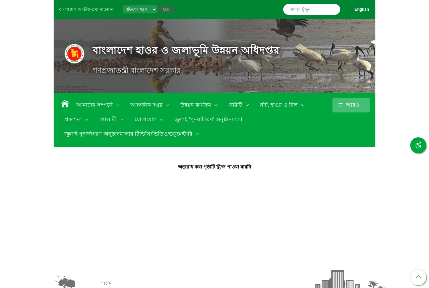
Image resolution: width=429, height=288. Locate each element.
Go (166, 9)
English (362, 9)
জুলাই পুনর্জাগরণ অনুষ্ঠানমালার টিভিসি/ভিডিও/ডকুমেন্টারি (129, 134)
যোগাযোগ (146, 119)
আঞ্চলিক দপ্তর (147, 105)
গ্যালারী (109, 119)
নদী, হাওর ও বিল (279, 105)
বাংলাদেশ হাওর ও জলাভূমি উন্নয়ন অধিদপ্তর (186, 50)
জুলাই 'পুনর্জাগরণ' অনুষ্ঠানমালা (208, 119)
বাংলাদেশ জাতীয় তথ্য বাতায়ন (86, 9)
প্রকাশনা (73, 119)
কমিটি (236, 105)
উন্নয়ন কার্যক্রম (196, 105)
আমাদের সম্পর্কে (95, 105)
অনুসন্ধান (333, 9)
